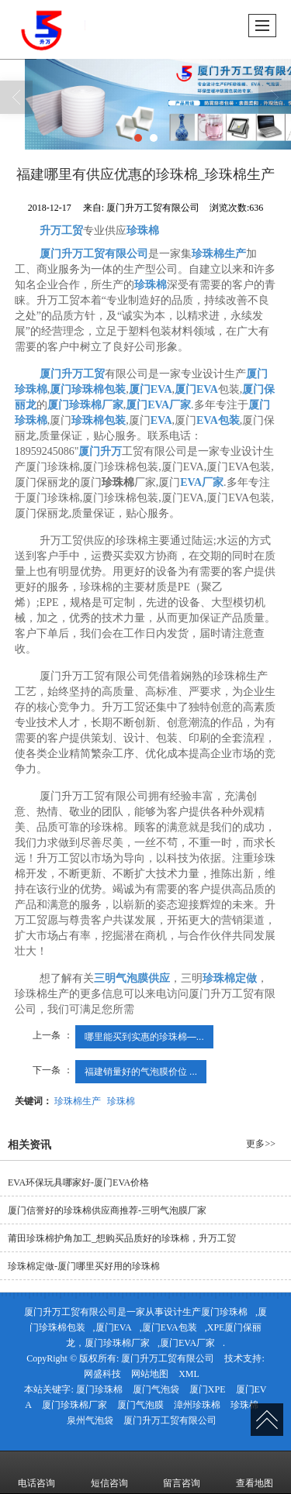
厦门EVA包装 (169, 1327)
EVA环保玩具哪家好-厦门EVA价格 (78, 1182)
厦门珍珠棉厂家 (117, 1342)
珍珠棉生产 (77, 1101)
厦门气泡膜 (140, 1404)
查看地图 (254, 1472)
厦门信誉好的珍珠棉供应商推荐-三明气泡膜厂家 (107, 1210)
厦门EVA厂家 (187, 1342)
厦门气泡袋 (156, 1389)
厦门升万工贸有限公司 (167, 1358)
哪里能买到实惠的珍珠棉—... (144, 1036)
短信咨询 (109, 1472)
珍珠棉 (121, 1101)
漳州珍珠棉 (197, 1404)
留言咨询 (181, 1472)
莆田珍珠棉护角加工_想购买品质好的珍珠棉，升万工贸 (122, 1238)
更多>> (260, 1143)
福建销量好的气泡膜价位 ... (141, 1071)
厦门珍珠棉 (224, 1311)
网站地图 (149, 1373)
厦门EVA (113, 1327)
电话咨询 (36, 1472)
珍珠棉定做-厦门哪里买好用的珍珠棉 (84, 1266)
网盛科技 (102, 1373)
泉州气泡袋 (90, 1420)
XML (188, 1373)
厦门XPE (207, 1389)
